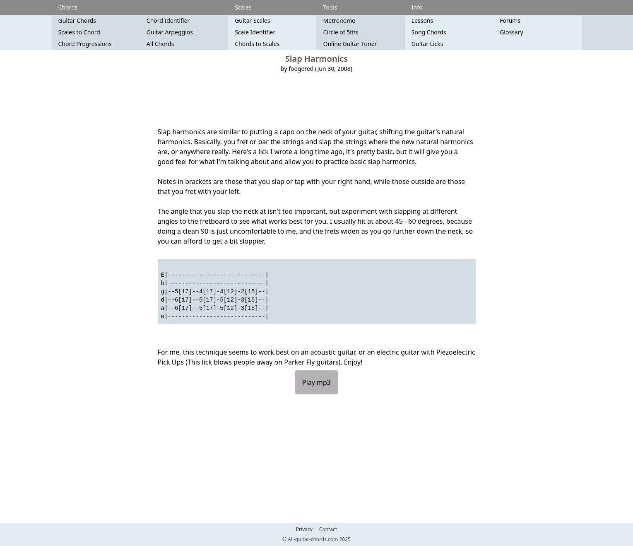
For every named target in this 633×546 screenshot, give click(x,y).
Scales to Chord (79, 32)
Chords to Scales (257, 44)
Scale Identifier (255, 32)
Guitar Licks (427, 44)
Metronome (339, 20)
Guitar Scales (252, 20)
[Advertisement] (316, 99)
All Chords (160, 44)
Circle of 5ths (340, 32)
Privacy (304, 529)
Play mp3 (316, 382)
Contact (328, 529)
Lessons (422, 20)
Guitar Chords (77, 20)
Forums (510, 20)
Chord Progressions (85, 44)
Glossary (511, 32)
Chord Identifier (168, 20)
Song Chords (429, 32)
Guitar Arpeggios (170, 32)
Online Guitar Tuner (350, 44)
